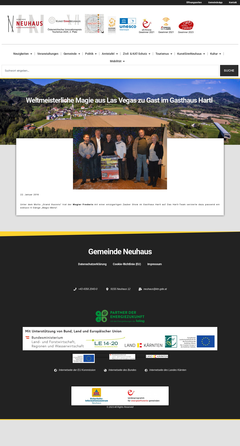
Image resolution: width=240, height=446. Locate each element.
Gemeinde (72, 54)
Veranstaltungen (47, 53)
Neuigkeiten (22, 54)
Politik (91, 54)
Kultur (215, 54)
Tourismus (164, 54)
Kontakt (233, 2)
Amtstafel (110, 54)
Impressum (154, 264)
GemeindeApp (215, 2)
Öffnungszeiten (194, 2)
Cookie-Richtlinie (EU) (127, 264)
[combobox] (110, 70)
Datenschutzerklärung (92, 264)
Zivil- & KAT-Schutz (136, 54)
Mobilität (117, 61)
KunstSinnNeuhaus (191, 54)
